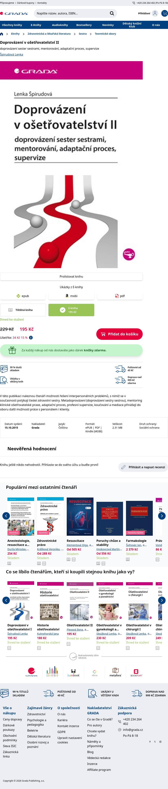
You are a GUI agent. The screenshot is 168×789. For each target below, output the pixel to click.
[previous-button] (6, 516)
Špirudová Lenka (11, 54)
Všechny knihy (12, 24)
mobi (71, 296)
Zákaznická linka (10, 754)
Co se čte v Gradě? (99, 719)
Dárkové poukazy (9, 727)
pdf (120, 296)
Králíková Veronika (48, 549)
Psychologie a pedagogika (36, 722)
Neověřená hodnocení (31, 448)
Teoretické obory (105, 33)
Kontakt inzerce (68, 726)
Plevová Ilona (75, 629)
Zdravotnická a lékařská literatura (49, 33)
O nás (156, 24)
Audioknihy (60, 24)
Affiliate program (99, 770)
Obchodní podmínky (10, 738)
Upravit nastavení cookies (69, 740)
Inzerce (92, 764)
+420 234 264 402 (130, 721)
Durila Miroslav (16, 549)
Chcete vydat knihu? (96, 733)
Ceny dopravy (12, 719)
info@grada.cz (130, 730)
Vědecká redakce (99, 758)
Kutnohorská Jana (48, 633)
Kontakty (42, 2)
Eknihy (15, 33)
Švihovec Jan (133, 545)
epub (23, 296)
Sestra (83, 33)
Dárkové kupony (25, 2)
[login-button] (148, 13)
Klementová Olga (77, 545)
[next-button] (162, 516)
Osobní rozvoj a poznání (38, 744)
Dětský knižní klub (132, 25)
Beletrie (32, 730)
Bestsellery (84, 24)
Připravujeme (7, 2)
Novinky (108, 24)
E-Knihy (36, 24)
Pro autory (94, 725)
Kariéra (62, 720)
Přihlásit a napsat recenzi (143, 467)
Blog (90, 752)
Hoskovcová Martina (108, 549)
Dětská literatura (39, 736)
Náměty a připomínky (95, 744)
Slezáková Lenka (106, 633)
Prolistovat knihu (71, 276)
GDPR (61, 732)
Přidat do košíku (119, 334)
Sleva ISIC (10, 746)
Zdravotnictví (36, 714)
